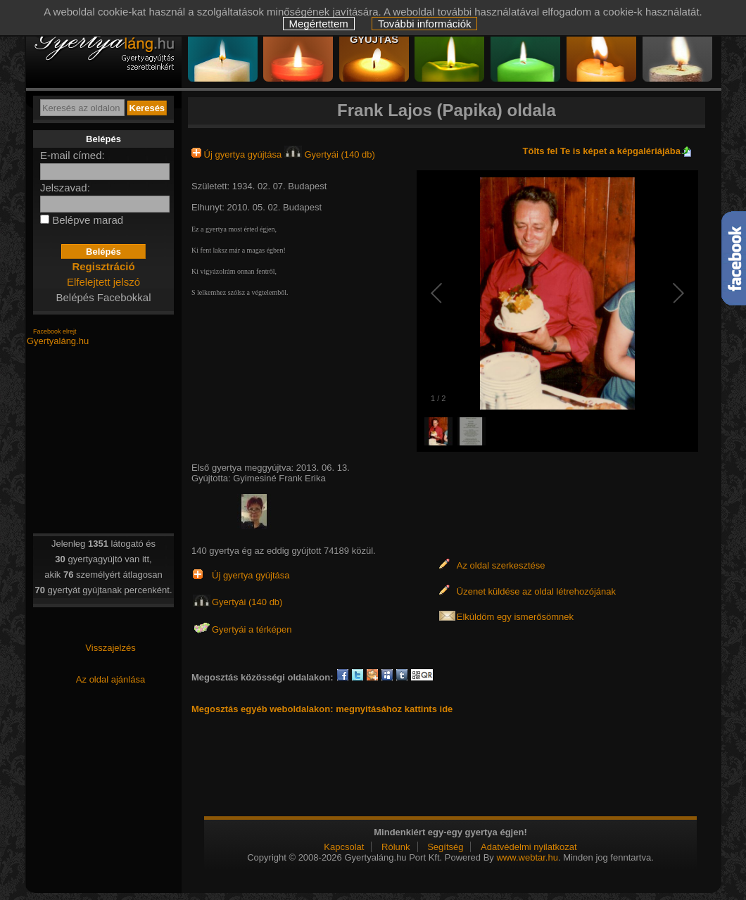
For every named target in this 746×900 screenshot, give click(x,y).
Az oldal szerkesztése (501, 565)
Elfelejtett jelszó (103, 282)
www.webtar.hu (526, 857)
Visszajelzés (110, 647)
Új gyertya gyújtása (237, 154)
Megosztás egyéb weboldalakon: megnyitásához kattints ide (322, 709)
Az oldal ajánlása (110, 679)
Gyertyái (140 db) (329, 154)
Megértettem (318, 24)
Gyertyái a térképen (251, 629)
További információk (425, 24)
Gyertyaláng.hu (58, 341)
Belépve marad (87, 220)
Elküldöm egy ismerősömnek (515, 616)
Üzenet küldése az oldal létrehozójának (536, 591)
